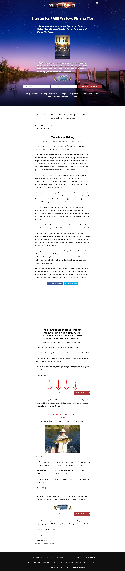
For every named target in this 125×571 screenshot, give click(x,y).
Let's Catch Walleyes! (90, 86)
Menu (97, 3)
